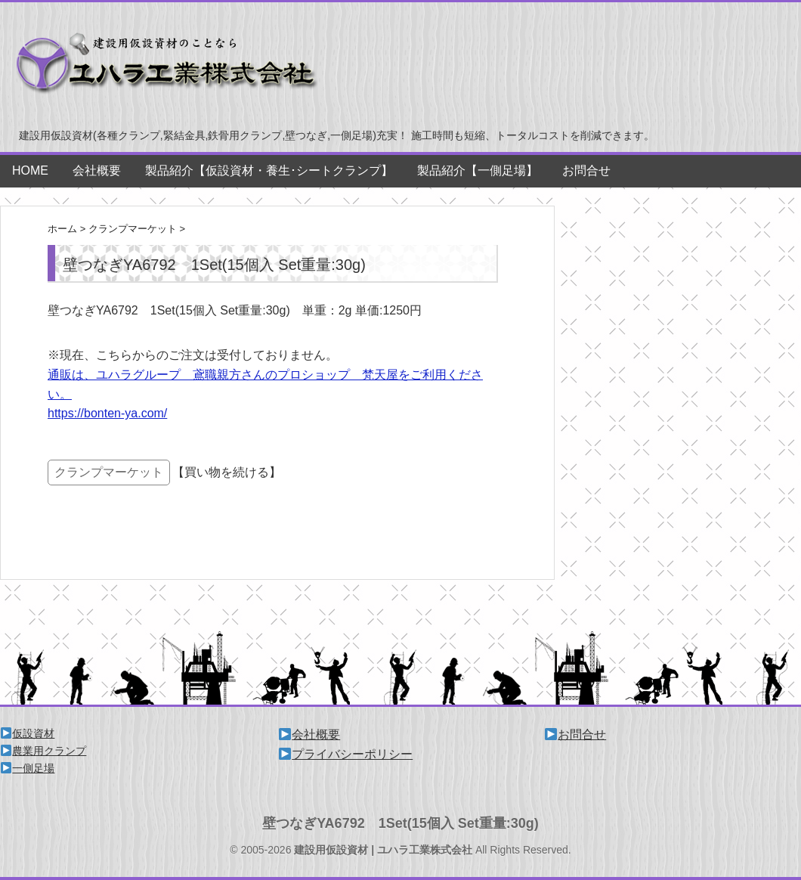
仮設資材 (27, 733)
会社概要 (97, 170)
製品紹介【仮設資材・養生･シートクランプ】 (269, 170)
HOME (30, 170)
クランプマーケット (108, 472)
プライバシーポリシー (346, 754)
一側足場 (27, 768)
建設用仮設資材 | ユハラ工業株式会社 (383, 850)
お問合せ (586, 170)
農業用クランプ (43, 751)
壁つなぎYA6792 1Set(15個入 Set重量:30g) (400, 823)
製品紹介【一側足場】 (477, 170)
